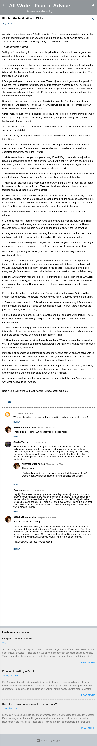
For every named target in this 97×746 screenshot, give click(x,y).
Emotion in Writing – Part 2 (18, 671)
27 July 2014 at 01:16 (46, 428)
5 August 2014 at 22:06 (47, 517)
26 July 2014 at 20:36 (24, 413)
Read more (88, 662)
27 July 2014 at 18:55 (54, 464)
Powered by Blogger (48, 740)
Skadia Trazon (21, 442)
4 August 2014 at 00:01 (36, 490)
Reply (16, 422)
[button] (93, 19)
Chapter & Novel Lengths (17, 638)
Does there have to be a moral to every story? (29, 704)
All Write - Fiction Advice (39, 6)
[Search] (93, 5)
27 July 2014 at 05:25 (38, 442)
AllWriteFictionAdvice (24, 427)
